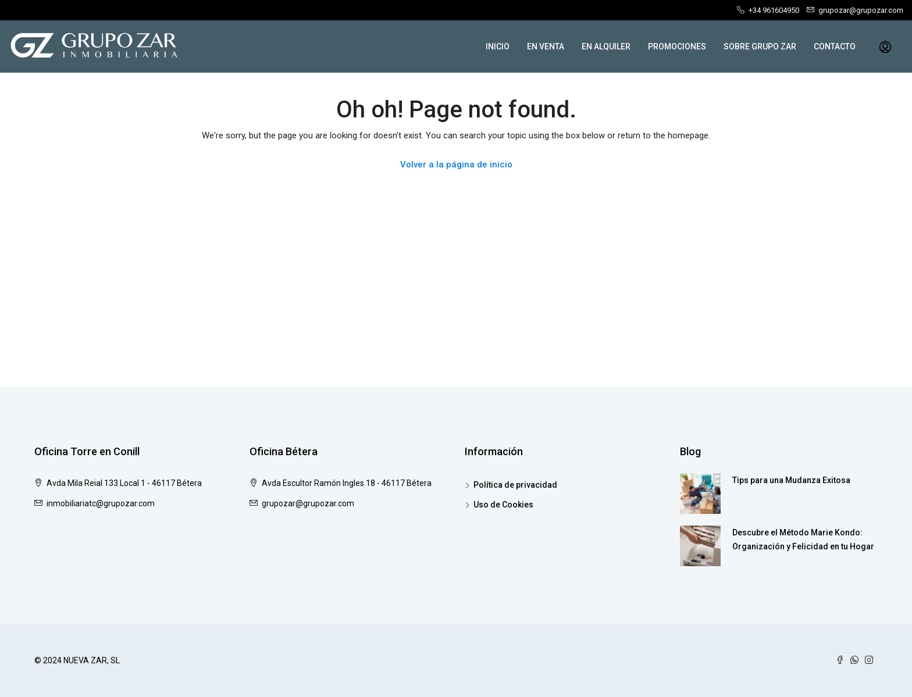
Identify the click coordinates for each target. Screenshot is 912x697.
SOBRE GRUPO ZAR (760, 46)
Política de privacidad (515, 484)
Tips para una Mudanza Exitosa (791, 480)
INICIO (498, 46)
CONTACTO (835, 46)
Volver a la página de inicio (456, 164)
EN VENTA (545, 46)
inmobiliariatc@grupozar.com (101, 503)
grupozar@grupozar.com (308, 503)
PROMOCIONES (677, 46)
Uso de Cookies (503, 504)
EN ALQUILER (606, 46)
